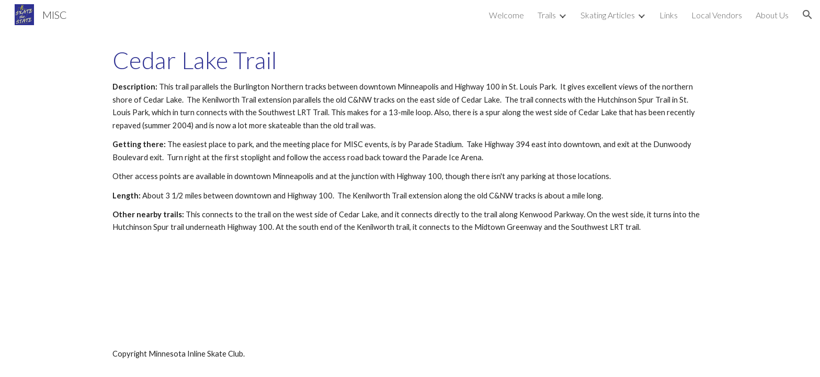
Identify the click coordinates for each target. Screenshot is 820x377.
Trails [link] (547, 15)
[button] (807, 14)
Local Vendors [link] (716, 15)
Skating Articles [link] (607, 15)
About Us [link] (772, 15)
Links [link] (668, 15)
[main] (410, 140)
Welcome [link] (506, 15)
